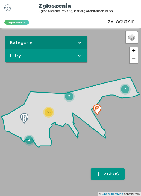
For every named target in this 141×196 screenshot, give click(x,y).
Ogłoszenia (17, 22)
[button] (69, 96)
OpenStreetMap (112, 193)
